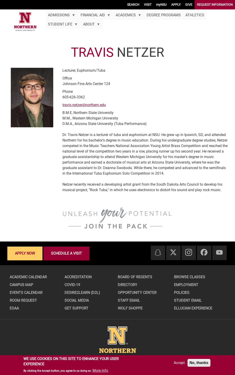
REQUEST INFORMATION (215, 4)
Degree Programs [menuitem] (164, 15)
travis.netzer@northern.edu (84, 105)
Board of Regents (135, 277)
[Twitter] (173, 252)
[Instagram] (188, 252)
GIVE (188, 4)
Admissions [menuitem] (60, 16)
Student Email (188, 300)
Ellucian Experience (193, 308)
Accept (179, 363)
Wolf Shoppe (130, 308)
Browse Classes (189, 277)
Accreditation (78, 277)
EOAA (14, 308)
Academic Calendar (28, 277)
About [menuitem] (90, 25)
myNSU (161, 4)
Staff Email (129, 300)
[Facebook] (204, 252)
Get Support (76, 308)
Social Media (76, 300)
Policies (181, 292)
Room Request (23, 300)
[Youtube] (219, 252)
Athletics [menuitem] (194, 15)
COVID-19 (72, 285)
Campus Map (21, 285)
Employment (186, 285)
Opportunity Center (137, 292)
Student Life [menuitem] (62, 25)
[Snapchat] (157, 253)
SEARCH (133, 4)
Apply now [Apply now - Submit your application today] (25, 253)
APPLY (176, 4)
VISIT (147, 4)
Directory (127, 285)
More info (100, 370)
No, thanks (199, 363)
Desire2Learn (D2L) (82, 292)
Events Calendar (26, 292)
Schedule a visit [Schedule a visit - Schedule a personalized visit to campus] (66, 253)
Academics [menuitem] (127, 16)
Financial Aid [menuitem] (94, 16)
